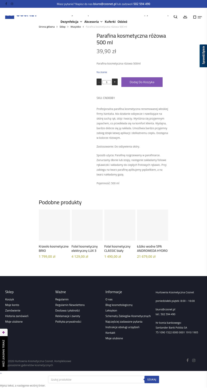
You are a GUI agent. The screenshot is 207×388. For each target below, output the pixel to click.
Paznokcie (129, 14)
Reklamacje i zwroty (67, 316)
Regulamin (62, 299)
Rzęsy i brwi (151, 14)
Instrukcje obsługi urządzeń (122, 327)
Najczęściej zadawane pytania (123, 321)
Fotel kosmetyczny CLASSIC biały (117, 248)
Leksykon (111, 310)
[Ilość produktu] (106, 82)
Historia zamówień (16, 316)
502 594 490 (168, 314)
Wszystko (75, 26)
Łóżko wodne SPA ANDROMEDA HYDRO (152, 248)
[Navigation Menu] (200, 17)
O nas (108, 299)
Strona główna (47, 26)
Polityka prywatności (68, 321)
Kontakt (110, 333)
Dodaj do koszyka (142, 82)
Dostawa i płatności (67, 310)
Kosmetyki (70, 14)
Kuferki (110, 22)
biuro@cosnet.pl (165, 309)
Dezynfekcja (71, 22)
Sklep (62, 26)
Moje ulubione (14, 321)
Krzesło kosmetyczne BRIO (54, 248)
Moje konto (12, 305)
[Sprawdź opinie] (203, 56)
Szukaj (151, 379)
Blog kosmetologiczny (119, 305)
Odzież (122, 22)
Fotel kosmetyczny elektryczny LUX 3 (85, 248)
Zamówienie (12, 310)
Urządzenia (92, 14)
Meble (111, 14)
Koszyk (9, 299)
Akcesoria (93, 22)
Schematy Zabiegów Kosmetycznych (128, 316)
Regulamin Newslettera (70, 305)
